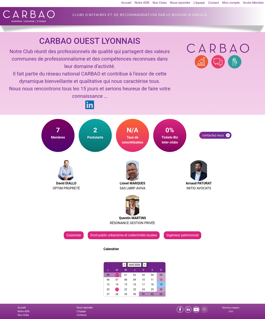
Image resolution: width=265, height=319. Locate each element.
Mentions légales (230, 307)
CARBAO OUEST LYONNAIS (89, 41)
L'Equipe (81, 311)
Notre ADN (142, 3)
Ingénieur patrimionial (182, 235)
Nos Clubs (160, 3)
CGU (231, 311)
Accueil (126, 3)
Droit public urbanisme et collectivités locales (123, 235)
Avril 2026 (134, 264)
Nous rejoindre (180, 3)
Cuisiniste (73, 235)
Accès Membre (253, 3)
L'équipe (199, 3)
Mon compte (231, 3)
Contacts (82, 315)
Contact (213, 3)
